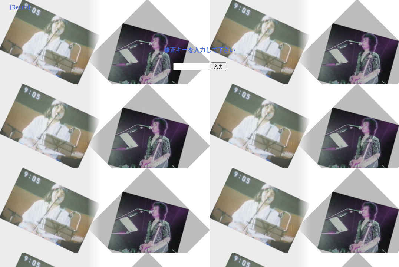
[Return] (20, 7)
